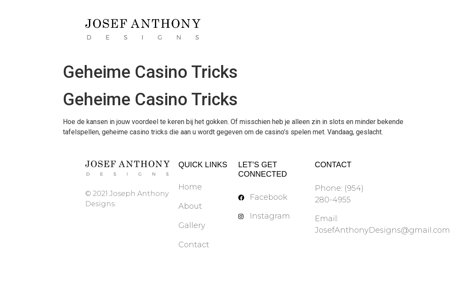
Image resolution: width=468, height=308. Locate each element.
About (190, 206)
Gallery (191, 225)
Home (190, 187)
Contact (193, 244)
